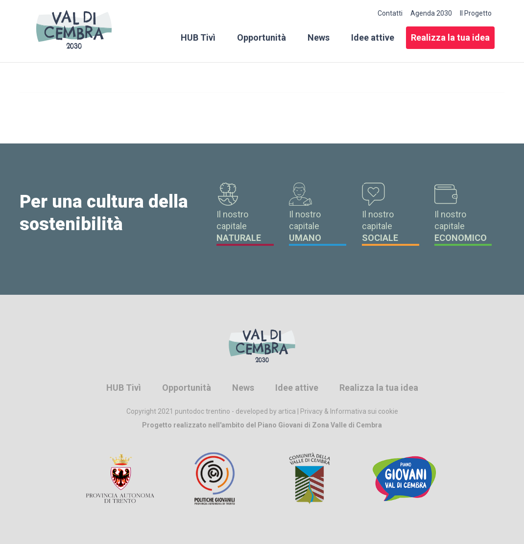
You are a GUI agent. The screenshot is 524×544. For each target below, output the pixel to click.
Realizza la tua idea (450, 37)
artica (287, 411)
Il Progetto (476, 13)
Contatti (390, 13)
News (319, 37)
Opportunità (261, 37)
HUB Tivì (198, 37)
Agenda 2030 (431, 13)
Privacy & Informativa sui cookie (349, 411)
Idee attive (372, 37)
